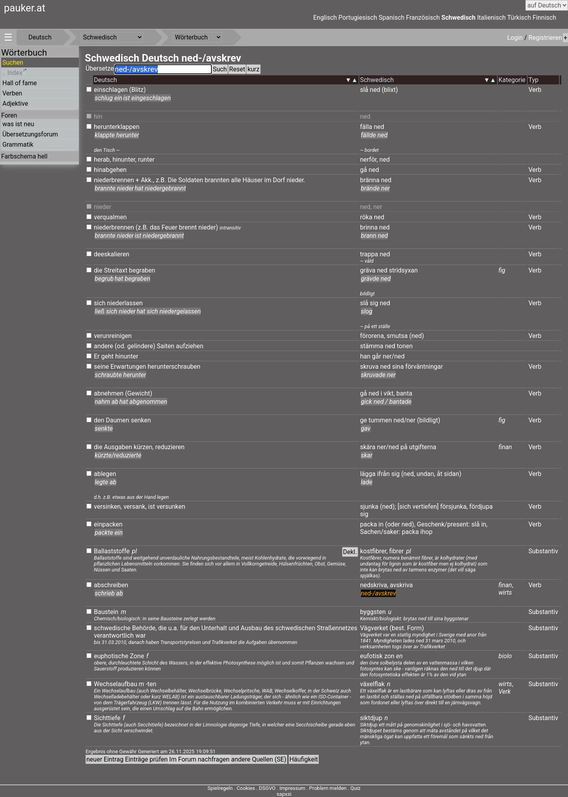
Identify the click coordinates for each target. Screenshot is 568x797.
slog (366, 311)
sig (374, 303)
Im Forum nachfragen (199, 759)
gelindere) (141, 346)
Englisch (325, 17)
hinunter (126, 356)
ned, (366, 207)
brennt (188, 227)
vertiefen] (426, 506)
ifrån (383, 474)
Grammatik (18, 144)
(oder (392, 524)
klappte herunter (117, 135)
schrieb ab (109, 593)
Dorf (279, 180)
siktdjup (371, 718)
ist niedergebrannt (159, 235)
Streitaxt (115, 270)
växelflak (372, 684)
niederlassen (125, 303)
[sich (404, 506)
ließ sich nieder (115, 311)
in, (484, 524)
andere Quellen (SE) (258, 759)
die (98, 270)
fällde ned (374, 135)
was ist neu (18, 124)
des (268, 628)
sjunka (369, 506)
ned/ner (405, 420)
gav (366, 428)
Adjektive (15, 103)
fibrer (396, 551)
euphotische (111, 656)
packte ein (109, 532)
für (184, 628)
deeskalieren (111, 254)
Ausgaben (118, 447)
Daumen (117, 420)
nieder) (208, 227)
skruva (369, 366)
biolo (505, 656)
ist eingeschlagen (147, 98)
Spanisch (391, 17)
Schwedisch (458, 17)
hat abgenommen (143, 401)
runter (146, 159)
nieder (102, 207)
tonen (405, 346)
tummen (380, 420)
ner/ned (394, 356)
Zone (137, 656)
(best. (397, 628)
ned (375, 89)
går (376, 356)
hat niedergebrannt (160, 188)
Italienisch (491, 17)
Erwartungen (128, 366)
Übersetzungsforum (30, 134)
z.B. (161, 180)
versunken (171, 506)
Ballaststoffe (112, 551)
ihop (426, 532)
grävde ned (376, 278)
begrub (104, 278)
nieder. (295, 180)
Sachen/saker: (380, 532)
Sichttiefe (107, 718)
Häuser (253, 180)
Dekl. (350, 552)
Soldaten (190, 180)
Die (172, 180)
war (140, 635)
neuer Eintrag (104, 759)
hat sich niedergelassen (168, 311)
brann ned (374, 235)
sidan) (452, 474)
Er (97, 356)
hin (98, 116)
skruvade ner (378, 375)
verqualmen (110, 217)
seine (101, 366)
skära (368, 447)
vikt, (389, 393)
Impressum (292, 788)
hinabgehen (110, 170)
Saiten (165, 346)
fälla (366, 127)
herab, (102, 159)
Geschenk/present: (443, 524)
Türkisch (519, 17)
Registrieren (545, 37)
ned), (408, 524)
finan (505, 447)
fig (502, 270)
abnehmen (108, 393)
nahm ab (106, 401)
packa (368, 524)
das (155, 227)
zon (389, 656)
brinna (369, 227)
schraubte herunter (120, 375)
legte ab (105, 482)
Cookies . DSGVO (256, 788)
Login (515, 37)
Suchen (12, 62)
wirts (505, 592)
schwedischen (295, 628)
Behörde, (144, 628)
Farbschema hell (24, 156)
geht (107, 356)
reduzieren (170, 447)
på (403, 447)
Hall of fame (19, 83)
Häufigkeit (304, 759)
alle (236, 180)
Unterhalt (214, 628)
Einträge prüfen (146, 759)
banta (404, 393)
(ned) (416, 336)
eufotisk (371, 656)
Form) (415, 628)
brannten (217, 180)
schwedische (112, 628)
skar (367, 455)
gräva (368, 270)
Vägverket (374, 628)
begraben (142, 270)
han (365, 356)
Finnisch (544, 17)
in (381, 524)
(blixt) (390, 89)
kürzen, (144, 447)
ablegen (105, 474)
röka (366, 217)
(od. (120, 346)
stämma (371, 346)
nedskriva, (374, 585)
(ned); (388, 506)
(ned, (408, 474)
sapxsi (284, 794)
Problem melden (328, 788)
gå (363, 170)
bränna (369, 180)
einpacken (108, 524)
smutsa (397, 336)
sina (398, 366)
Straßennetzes (337, 628)
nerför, (369, 159)
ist (151, 506)
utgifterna (422, 447)
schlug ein (108, 98)
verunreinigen (113, 336)
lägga (368, 474)
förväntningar (424, 366)
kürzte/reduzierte (118, 455)
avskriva (401, 585)
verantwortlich (114, 635)
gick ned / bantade (386, 401)
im (267, 180)
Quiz (355, 788)
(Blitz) (137, 89)
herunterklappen (117, 127)
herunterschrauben (174, 366)
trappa (369, 254)
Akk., (147, 180)
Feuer (170, 227)
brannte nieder (114, 188)
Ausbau (251, 628)
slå (364, 89)
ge (363, 420)
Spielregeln (220, 788)
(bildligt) (428, 420)
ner (377, 207)
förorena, (372, 336)
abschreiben (111, 585)
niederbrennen (114, 180)
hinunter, (124, 159)
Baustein (106, 612)
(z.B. (142, 227)
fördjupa (481, 506)
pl (134, 551)
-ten (151, 684)
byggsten (373, 612)
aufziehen (190, 346)
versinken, (108, 506)
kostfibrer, (374, 551)
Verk (505, 691)
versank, (135, 506)
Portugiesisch (357, 17)
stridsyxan (403, 270)
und (233, 628)
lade (366, 482)
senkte (104, 428)
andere (103, 346)
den (99, 420)
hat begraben (132, 278)
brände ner (375, 188)
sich (99, 303)
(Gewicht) (138, 393)
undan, (426, 474)
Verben (12, 93)
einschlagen (111, 89)
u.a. (173, 628)
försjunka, (454, 506)
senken (141, 420)
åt (439, 474)
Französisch (423, 17)
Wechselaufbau (115, 684)
